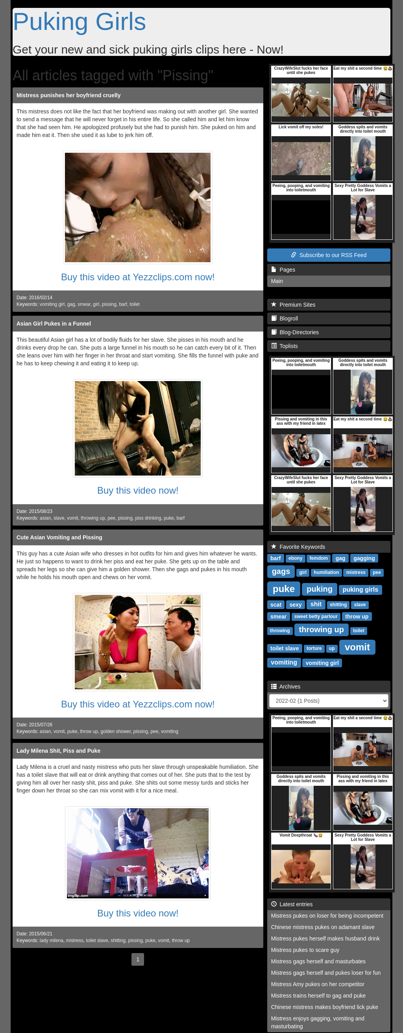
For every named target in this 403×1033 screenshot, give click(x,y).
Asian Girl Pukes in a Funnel (54, 323)
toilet (135, 304)
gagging (364, 558)
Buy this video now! (138, 490)
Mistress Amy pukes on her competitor (317, 984)
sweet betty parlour (316, 616)
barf (123, 304)
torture (314, 648)
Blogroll (284, 318)
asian (45, 518)
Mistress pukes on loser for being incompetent (327, 916)
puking (320, 589)
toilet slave (97, 940)
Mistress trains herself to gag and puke (318, 995)
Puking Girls (79, 21)
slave (59, 518)
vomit (72, 518)
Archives (286, 686)
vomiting (169, 731)
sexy (296, 604)
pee (111, 518)
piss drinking (148, 518)
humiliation (326, 572)
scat (275, 604)
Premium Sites (293, 305)
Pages (283, 270)
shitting (118, 940)
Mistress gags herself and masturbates (318, 961)
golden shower (116, 731)
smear (84, 304)
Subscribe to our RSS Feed (328, 255)
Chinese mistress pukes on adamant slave (323, 927)
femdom (319, 558)
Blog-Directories (295, 332)
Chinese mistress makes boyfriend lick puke (324, 1007)
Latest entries (292, 904)
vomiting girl (52, 304)
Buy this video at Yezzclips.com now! (138, 277)
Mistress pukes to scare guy (305, 950)
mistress (74, 940)
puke (169, 518)
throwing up (93, 518)
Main (277, 281)
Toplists (284, 346)
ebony (295, 558)
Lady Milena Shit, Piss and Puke (58, 751)
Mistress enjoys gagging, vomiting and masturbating (317, 1022)
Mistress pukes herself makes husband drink (325, 938)
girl (96, 304)
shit (316, 604)
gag (71, 304)
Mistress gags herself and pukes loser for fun (326, 973)
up (332, 648)
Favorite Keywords (298, 547)
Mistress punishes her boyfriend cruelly (69, 95)
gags (281, 571)
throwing (280, 630)
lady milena (51, 940)
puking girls (360, 589)
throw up (89, 731)
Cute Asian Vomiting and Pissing (59, 537)
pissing (109, 304)
